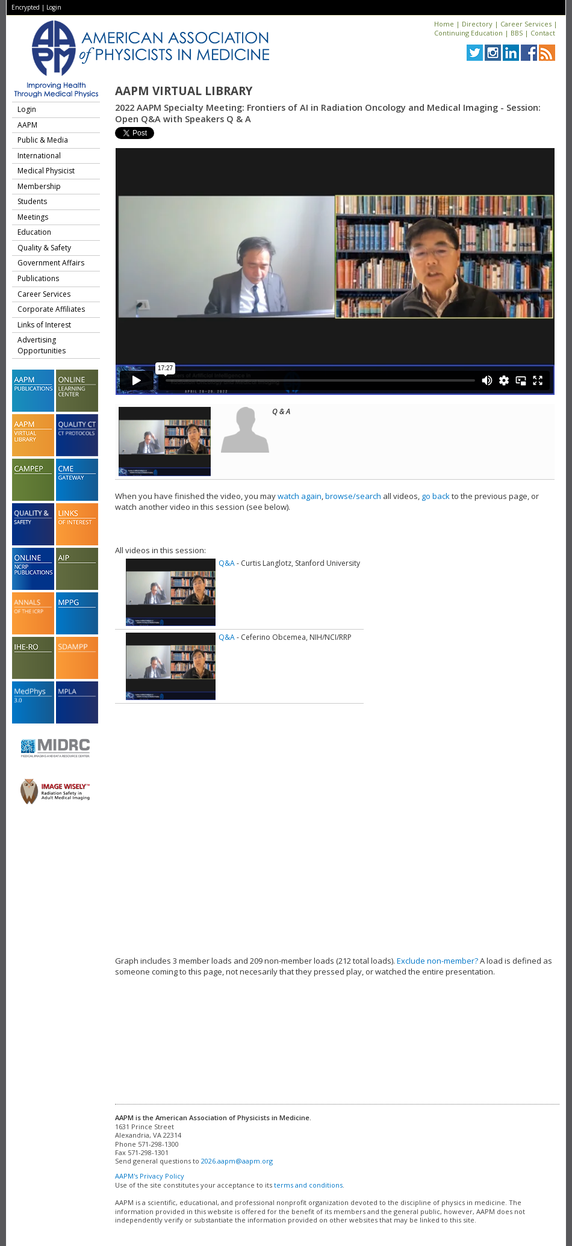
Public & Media (42, 140)
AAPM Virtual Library (183, 91)
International (39, 155)
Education (34, 232)
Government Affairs (50, 263)
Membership (39, 186)
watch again (300, 496)
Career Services (526, 23)
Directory (477, 23)
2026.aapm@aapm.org (237, 1160)
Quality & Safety (44, 248)
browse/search (353, 496)
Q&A (227, 563)
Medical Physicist (46, 171)
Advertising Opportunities (41, 345)
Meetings (32, 217)
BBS (517, 32)
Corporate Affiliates (51, 309)
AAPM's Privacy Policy (149, 1175)
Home (444, 23)
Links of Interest (44, 325)
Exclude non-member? (437, 960)
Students (32, 201)
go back (435, 496)
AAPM (27, 125)
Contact (542, 32)
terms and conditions (308, 1184)
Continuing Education (468, 32)
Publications (38, 278)
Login (53, 7)
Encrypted (25, 7)
